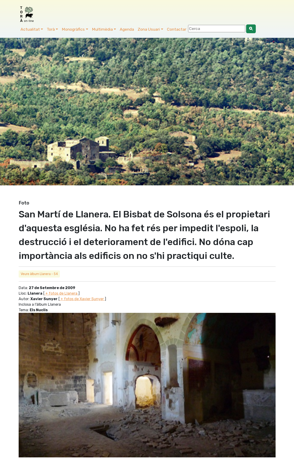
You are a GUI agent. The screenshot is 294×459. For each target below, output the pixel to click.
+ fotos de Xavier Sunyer (82, 299)
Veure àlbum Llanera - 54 (39, 274)
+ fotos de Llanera (61, 293)
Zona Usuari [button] (149, 29)
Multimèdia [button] (102, 29)
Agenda (127, 29)
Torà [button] (51, 29)
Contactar (176, 29)
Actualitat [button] (30, 29)
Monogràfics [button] (73, 29)
